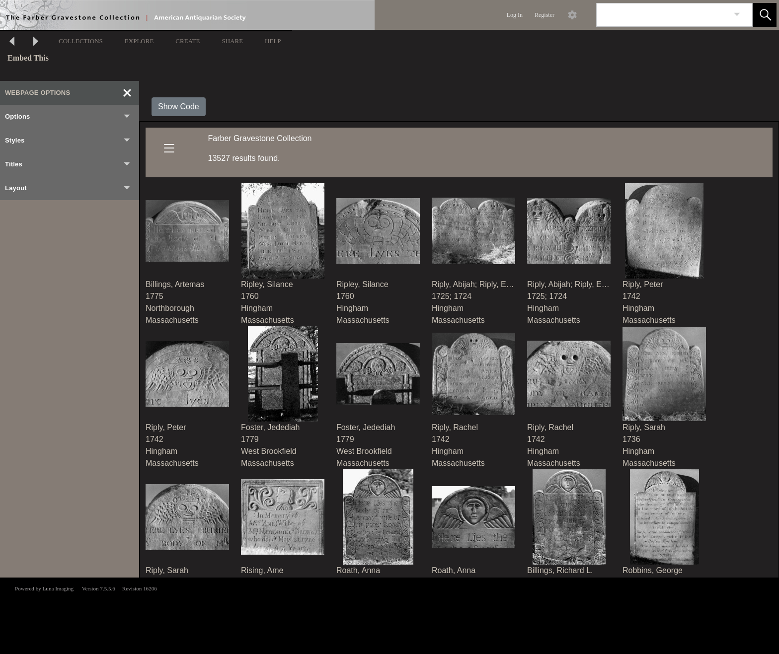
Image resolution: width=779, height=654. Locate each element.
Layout (68, 188)
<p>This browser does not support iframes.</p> (389, 615)
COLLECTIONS (81, 41)
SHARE (232, 41)
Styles (68, 141)
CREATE (187, 41)
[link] (737, 14)
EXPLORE (139, 41)
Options (68, 117)
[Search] (663, 14)
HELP (273, 41)
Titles (68, 164)
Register (544, 14)
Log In (515, 14)
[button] (765, 15)
